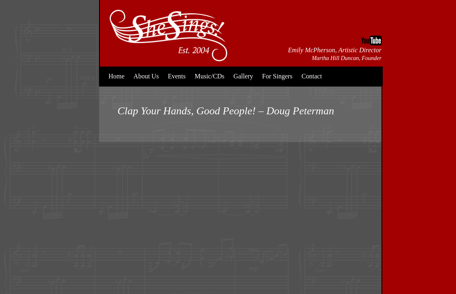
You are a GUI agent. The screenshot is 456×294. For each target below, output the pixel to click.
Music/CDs (209, 76)
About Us (146, 76)
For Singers (277, 76)
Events (177, 76)
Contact (312, 76)
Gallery (243, 76)
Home (116, 76)
